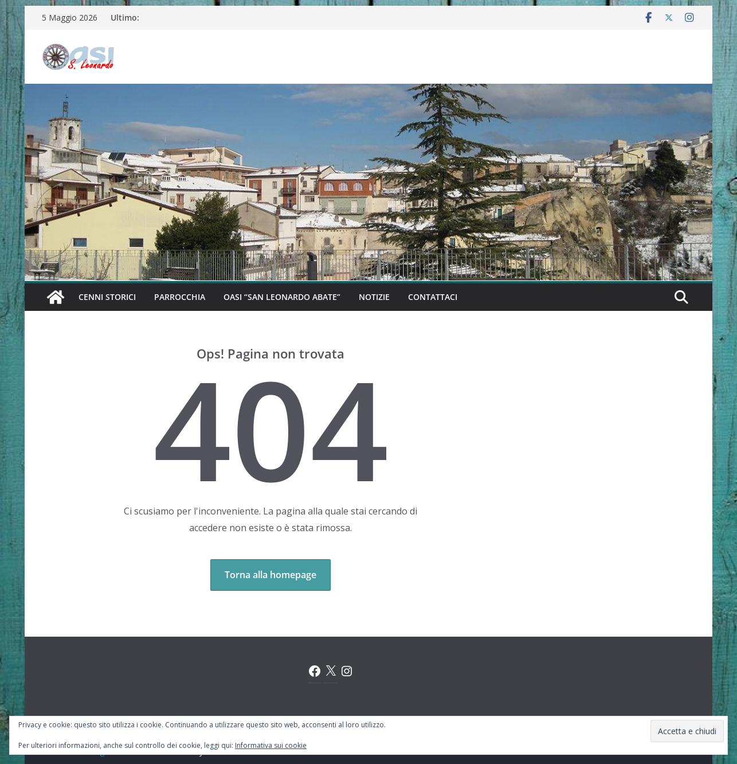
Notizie (374, 296)
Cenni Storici (107, 296)
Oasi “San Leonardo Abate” (282, 296)
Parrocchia (179, 296)
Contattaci (432, 296)
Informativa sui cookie (271, 745)
